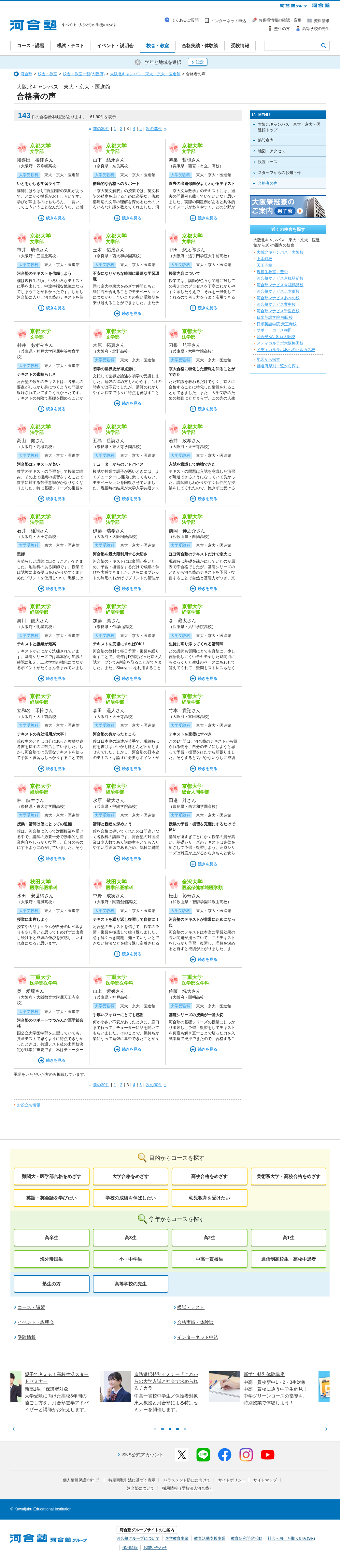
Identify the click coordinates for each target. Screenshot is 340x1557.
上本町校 (264, 259)
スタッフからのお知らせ (279, 172)
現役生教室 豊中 (272, 272)
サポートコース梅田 (274, 330)
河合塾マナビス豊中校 (276, 304)
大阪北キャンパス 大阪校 (280, 252)
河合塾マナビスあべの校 (278, 298)
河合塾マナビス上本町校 (278, 291)
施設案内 (266, 140)
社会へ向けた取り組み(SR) (291, 1538)
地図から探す (268, 359)
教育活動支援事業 (209, 1538)
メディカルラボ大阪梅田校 (280, 343)
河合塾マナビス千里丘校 (278, 311)
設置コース (267, 162)
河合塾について (140, 1488)
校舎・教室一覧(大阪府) (84, 74)
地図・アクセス (271, 151)
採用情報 (130, 1547)
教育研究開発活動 (246, 1538)
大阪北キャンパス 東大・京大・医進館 (145, 74)
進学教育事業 (177, 1538)
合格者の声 (267, 183)
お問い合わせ (155, 1547)
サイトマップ (265, 1480)
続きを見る (55, 218)
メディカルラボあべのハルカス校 (286, 349)
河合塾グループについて (138, 1538)
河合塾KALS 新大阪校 (276, 336)
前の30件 (101, 128)
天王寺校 (264, 265)
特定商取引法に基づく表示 (131, 1480)
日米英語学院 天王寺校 (277, 324)
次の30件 (154, 128)
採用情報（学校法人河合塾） (187, 1488)
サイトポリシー (232, 1480)
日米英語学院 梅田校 (275, 317)
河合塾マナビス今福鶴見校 (280, 285)
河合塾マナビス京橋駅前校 (280, 278)
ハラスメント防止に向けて (186, 1480)
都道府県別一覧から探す (278, 366)
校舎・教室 (47, 74)
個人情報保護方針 (81, 1480)
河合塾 (26, 74)
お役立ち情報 (28, 1105)
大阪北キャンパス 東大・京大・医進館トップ (289, 127)
